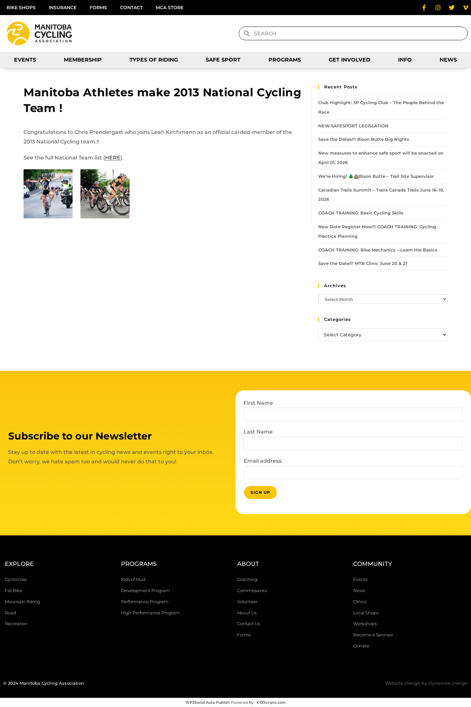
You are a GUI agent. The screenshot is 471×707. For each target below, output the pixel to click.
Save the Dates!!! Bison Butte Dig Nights (364, 139)
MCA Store (169, 7)
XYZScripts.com (271, 702)
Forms (98, 7)
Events (25, 60)
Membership (83, 60)
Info (405, 60)
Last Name (258, 432)
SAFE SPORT (223, 60)
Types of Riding (154, 60)
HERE (112, 158)
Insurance (63, 7)
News (448, 60)
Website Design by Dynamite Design (426, 683)
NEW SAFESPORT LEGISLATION (353, 125)
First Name (258, 403)
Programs (285, 60)
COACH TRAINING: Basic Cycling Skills (360, 212)
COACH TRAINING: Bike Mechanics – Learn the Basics (377, 249)
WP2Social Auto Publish (207, 702)
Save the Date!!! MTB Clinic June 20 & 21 (362, 263)
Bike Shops (21, 7)
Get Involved (349, 60)
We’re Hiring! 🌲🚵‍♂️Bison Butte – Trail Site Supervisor (376, 176)
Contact (131, 7)
